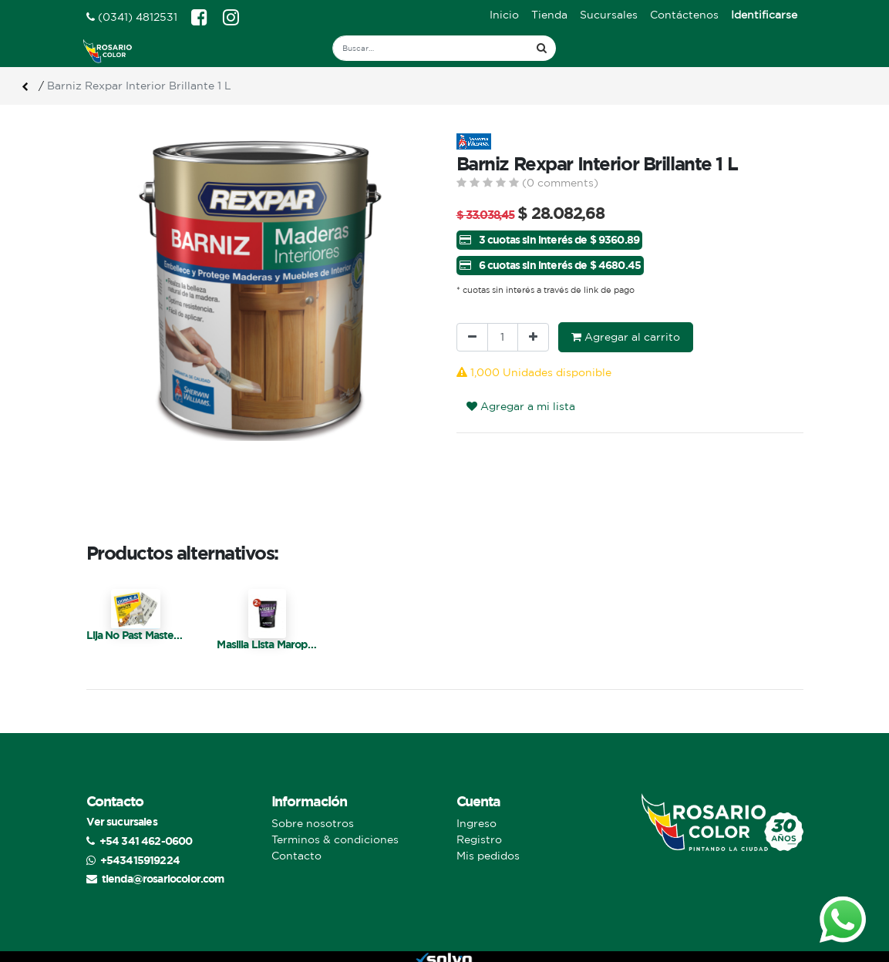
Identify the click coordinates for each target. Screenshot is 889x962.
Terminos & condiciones (335, 839)
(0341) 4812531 (131, 17)
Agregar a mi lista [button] (520, 406)
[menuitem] (504, 15)
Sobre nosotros (312, 823)
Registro (479, 839)
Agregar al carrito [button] (625, 337)
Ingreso (476, 823)
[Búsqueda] (541, 48)
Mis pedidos (488, 855)
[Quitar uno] (472, 337)
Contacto (296, 855)
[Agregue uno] (533, 337)
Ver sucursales (121, 821)
